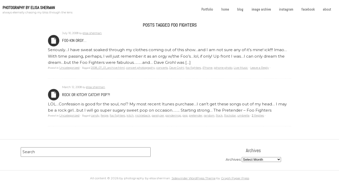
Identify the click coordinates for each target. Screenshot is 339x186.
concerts (162, 67)
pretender (195, 115)
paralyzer (158, 115)
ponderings (173, 115)
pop (185, 115)
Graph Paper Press (235, 178)
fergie (104, 115)
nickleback (142, 115)
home (225, 9)
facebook (308, 9)
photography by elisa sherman (29, 7)
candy (95, 115)
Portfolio (207, 9)
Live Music (241, 67)
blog (240, 9)
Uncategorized (69, 67)
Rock (219, 115)
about (327, 9)
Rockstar (230, 115)
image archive (261, 9)
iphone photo (223, 67)
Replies (258, 115)
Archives (54, 41)
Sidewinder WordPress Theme (194, 178)
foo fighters (193, 67)
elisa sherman (92, 33)
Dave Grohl (176, 67)
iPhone (207, 67)
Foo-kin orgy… (74, 40)
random (209, 115)
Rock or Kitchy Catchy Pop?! (86, 94)
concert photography (140, 67)
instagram (286, 9)
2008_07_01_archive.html (108, 67)
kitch (130, 115)
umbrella (243, 115)
